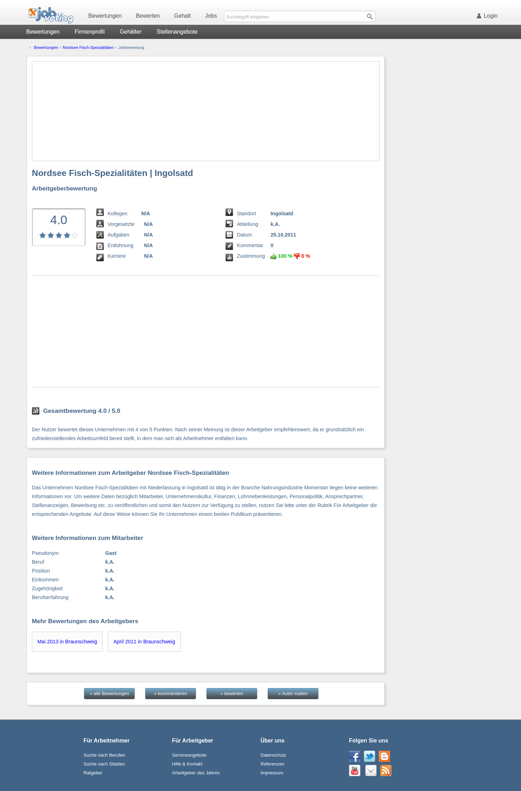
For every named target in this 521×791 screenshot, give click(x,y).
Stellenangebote (177, 32)
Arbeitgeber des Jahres (195, 772)
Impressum (271, 772)
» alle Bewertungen (109, 693)
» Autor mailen (293, 693)
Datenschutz (273, 755)
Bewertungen (105, 16)
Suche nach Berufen (104, 755)
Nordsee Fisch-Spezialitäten (88, 47)
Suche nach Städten (104, 764)
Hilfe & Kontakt (187, 764)
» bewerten (232, 693)
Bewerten (148, 16)
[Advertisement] (205, 111)
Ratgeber (93, 772)
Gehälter (130, 32)
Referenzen (272, 764)
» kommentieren (170, 693)
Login (488, 16)
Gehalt (182, 16)
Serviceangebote (189, 755)
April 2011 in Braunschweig (144, 641)
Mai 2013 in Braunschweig (67, 641)
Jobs (211, 16)
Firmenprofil (89, 32)
